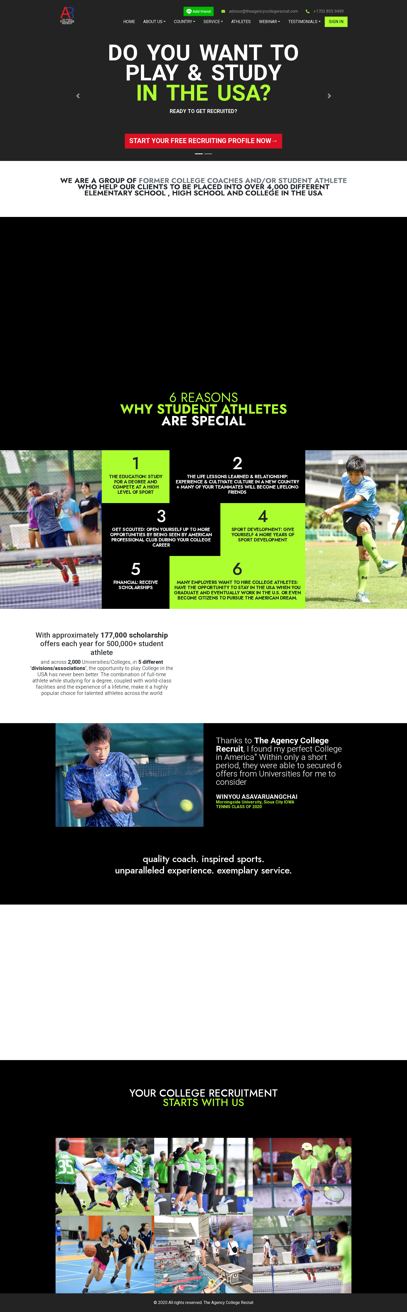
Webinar (268, 22)
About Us (152, 22)
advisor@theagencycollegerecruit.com (263, 11)
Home (129, 22)
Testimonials (302, 22)
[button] (78, 96)
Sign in (336, 22)
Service (212, 22)
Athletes (241, 22)
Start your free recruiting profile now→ (203, 141)
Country (183, 22)
